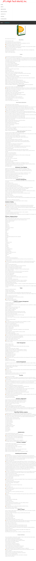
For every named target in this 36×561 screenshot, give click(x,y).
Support (2, 16)
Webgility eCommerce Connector (10, 350)
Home (2, 4)
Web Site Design (4, 11)
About (2, 6)
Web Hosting (3, 9)
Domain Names (3, 18)
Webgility (27, 214)
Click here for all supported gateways (11, 257)
